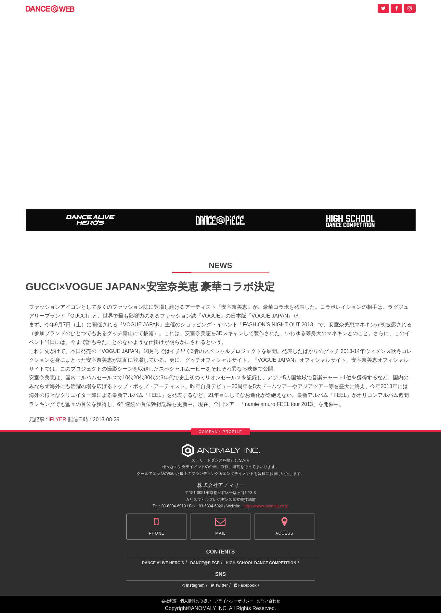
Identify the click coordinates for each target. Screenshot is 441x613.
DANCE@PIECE (204, 563)
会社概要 (169, 601)
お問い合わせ (268, 601)
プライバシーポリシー (233, 601)
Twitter (219, 585)
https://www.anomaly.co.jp (266, 506)
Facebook (245, 585)
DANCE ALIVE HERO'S (163, 563)
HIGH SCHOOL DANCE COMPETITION (261, 563)
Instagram (193, 585)
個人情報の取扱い (195, 601)
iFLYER (57, 419)
